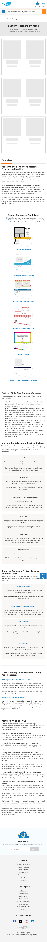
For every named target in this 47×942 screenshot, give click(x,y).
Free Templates (23, 875)
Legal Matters (23, 904)
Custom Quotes (23, 867)
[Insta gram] (26, 921)
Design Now (23, 872)
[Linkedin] (32, 921)
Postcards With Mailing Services (12, 697)
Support (23, 860)
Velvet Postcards (23, 643)
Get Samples (23, 870)
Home (3, 19)
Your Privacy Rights (23, 933)
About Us (23, 891)
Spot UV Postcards (30, 606)
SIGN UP (34, 849)
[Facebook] (14, 921)
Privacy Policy (23, 893)
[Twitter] (20, 921)
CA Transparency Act (23, 901)
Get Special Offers (23, 907)
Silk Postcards (23, 622)
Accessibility (23, 896)
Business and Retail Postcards (23, 301)
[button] (43, 4)
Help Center (24, 877)
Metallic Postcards (23, 586)
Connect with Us (23, 916)
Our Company (24, 886)
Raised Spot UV (16, 606)
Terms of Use (23, 899)
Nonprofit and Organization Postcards (23, 380)
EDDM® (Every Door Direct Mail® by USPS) (16, 680)
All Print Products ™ (23, 864)
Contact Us (23, 909)
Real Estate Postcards (23, 250)
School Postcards (23, 354)
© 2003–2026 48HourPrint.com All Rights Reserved (23, 935)
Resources (23, 880)
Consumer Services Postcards (23, 328)
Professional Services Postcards (23, 275)
